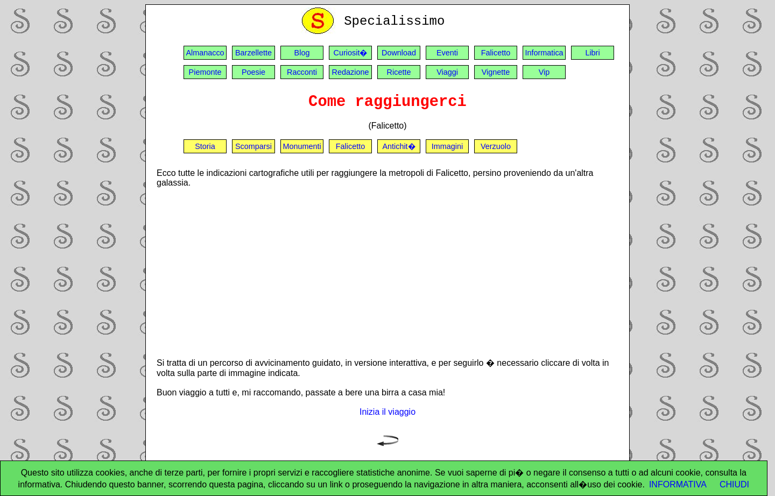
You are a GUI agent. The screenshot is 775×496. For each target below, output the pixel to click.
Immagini (447, 146)
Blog (302, 52)
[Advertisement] (387, 271)
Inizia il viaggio (387, 411)
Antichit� (398, 146)
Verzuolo (496, 146)
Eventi (447, 52)
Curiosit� (351, 52)
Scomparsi (253, 146)
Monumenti (302, 146)
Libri (592, 52)
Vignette (496, 72)
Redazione (350, 72)
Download (399, 52)
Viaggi (447, 72)
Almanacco (205, 52)
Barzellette (253, 52)
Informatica (544, 52)
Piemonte (205, 72)
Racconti (302, 72)
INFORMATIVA (678, 484)
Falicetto (495, 52)
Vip (544, 72)
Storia (205, 146)
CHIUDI (734, 484)
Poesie (253, 72)
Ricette (399, 72)
